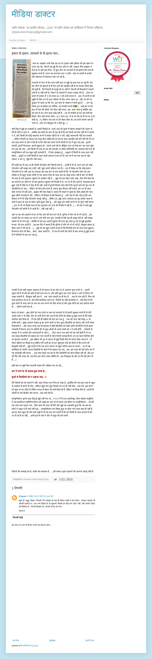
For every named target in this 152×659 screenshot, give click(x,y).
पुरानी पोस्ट (90, 640)
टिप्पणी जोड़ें (18, 517)
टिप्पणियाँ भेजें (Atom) (29, 645)
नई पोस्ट (15, 640)
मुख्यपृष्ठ (52, 640)
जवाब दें (22, 511)
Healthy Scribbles (17, 40)
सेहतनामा (33, 40)
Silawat (22, 496)
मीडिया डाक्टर (33, 14)
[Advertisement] (53, 614)
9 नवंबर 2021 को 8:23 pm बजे (40, 496)
